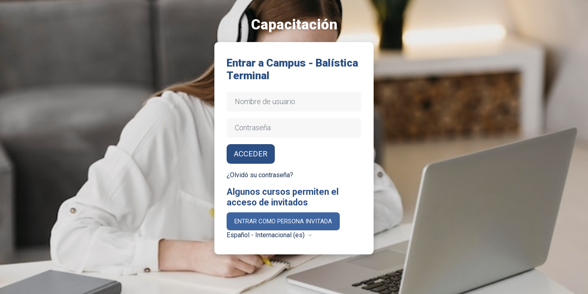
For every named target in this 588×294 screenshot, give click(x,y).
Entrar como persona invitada (283, 221)
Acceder (250, 153)
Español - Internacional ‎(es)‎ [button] (266, 235)
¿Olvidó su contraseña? (260, 175)
